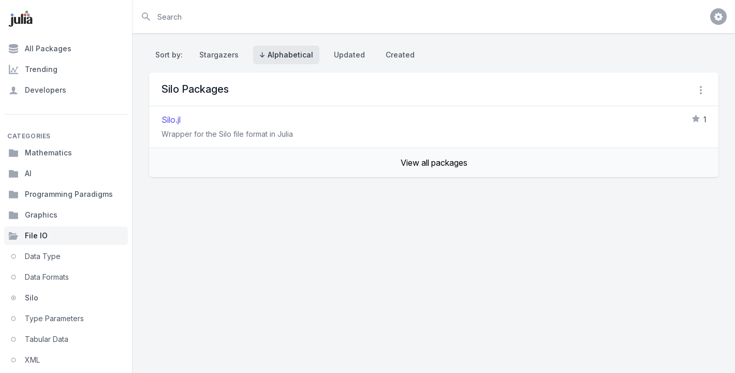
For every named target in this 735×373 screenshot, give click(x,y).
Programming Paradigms (60, 194)
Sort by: (171, 54)
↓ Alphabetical (286, 54)
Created (400, 54)
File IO (28, 236)
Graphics (32, 215)
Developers (37, 90)
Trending (32, 69)
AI (20, 173)
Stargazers (219, 54)
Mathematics (40, 153)
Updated (349, 54)
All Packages (39, 49)
